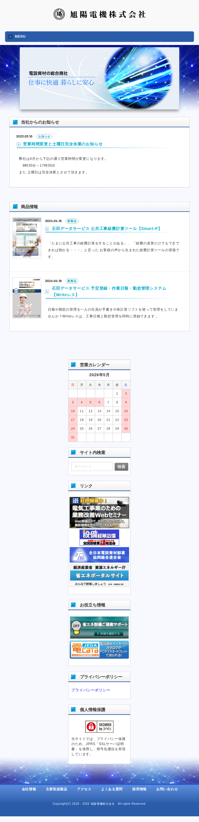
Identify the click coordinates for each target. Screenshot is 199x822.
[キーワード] (92, 466)
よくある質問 (112, 789)
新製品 (71, 221)
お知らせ (44, 136)
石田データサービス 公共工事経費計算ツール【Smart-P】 (107, 228)
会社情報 (29, 789)
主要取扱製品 (56, 789)
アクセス (84, 789)
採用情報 (139, 789)
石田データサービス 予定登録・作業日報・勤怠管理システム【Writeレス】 (109, 291)
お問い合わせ (167, 789)
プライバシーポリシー (90, 690)
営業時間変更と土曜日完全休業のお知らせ (62, 144)
